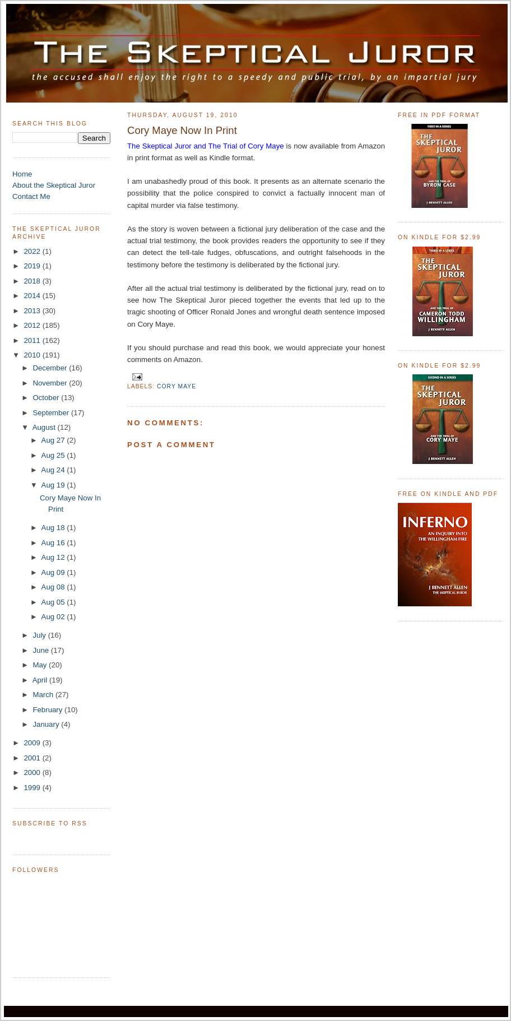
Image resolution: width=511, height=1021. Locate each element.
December (50, 368)
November (50, 383)
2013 (33, 311)
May (40, 665)
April (40, 680)
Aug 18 (54, 527)
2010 (33, 355)
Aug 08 (54, 587)
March (43, 694)
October (46, 397)
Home (22, 174)
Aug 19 (54, 485)
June (41, 650)
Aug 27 (54, 440)
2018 (33, 281)
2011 (33, 340)
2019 (33, 266)
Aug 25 (54, 455)
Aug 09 (54, 572)
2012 (33, 325)
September (51, 413)
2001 (33, 758)
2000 (33, 772)
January (46, 724)
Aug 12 (54, 557)
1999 (33, 787)
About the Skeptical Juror (53, 185)
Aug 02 (54, 616)
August (45, 427)
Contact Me (31, 196)
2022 (33, 251)
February (48, 710)
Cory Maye (176, 386)
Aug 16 (54, 543)
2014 (33, 295)
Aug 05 (54, 602)
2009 (33, 743)
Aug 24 (54, 470)
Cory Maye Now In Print (182, 130)
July (40, 635)
